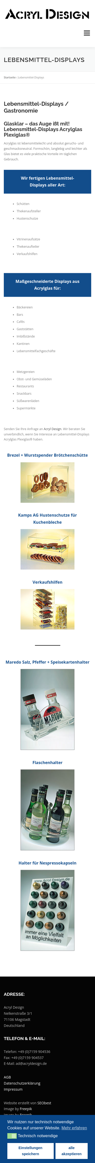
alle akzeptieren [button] (72, 1151)
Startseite (10, 77)
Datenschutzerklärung (22, 1083)
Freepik (26, 1108)
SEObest (44, 1103)
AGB (7, 1077)
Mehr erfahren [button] (74, 1128)
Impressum (13, 1089)
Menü (86, 33)
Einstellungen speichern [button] (30, 1151)
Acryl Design (52, 441)
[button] (12, 1136)
